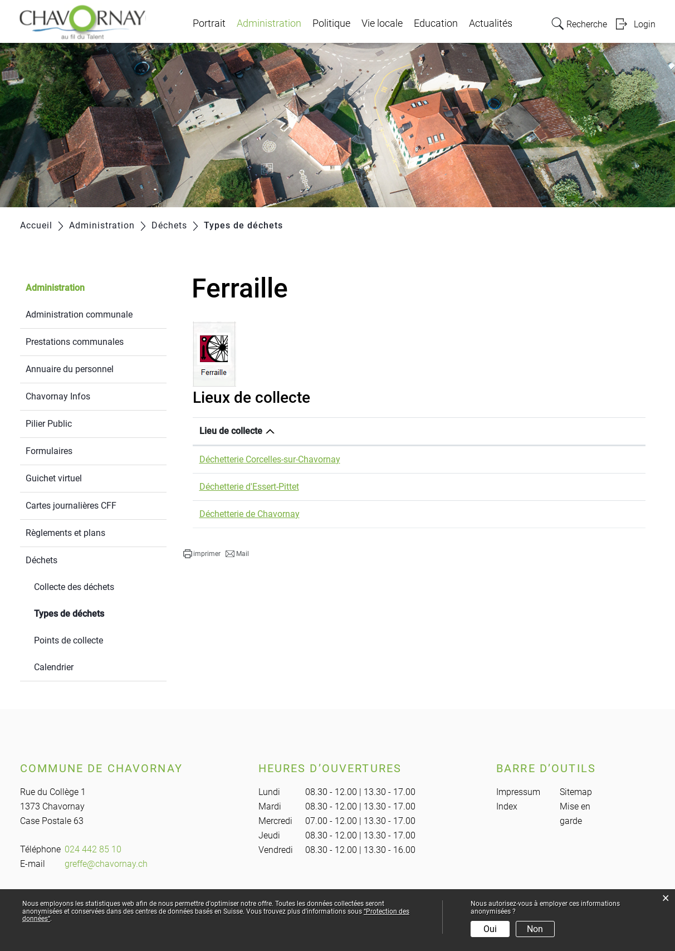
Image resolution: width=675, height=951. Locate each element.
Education (436, 23)
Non (535, 929)
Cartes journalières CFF (71, 505)
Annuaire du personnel (70, 369)
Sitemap (576, 792)
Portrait (209, 23)
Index (506, 806)
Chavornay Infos (58, 396)
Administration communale (79, 314)
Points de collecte (68, 640)
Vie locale (382, 23)
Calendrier (54, 667)
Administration (269, 23)
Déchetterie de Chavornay (249, 514)
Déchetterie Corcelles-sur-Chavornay (269, 459)
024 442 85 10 (93, 849)
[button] (202, 553)
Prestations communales (75, 341)
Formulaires (49, 451)
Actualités (490, 23)
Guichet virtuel (54, 478)
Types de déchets (95, 612)
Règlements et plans (65, 533)
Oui (490, 929)
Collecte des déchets (74, 587)
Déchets (41, 560)
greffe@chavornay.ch (106, 864)
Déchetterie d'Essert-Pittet (249, 486)
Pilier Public (49, 423)
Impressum (518, 792)
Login (645, 24)
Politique (331, 23)
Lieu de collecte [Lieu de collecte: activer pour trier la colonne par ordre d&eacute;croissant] (230, 431)
